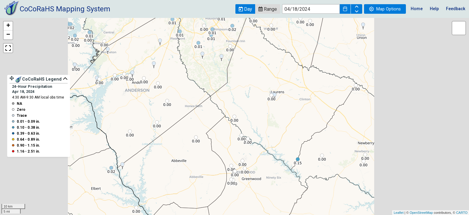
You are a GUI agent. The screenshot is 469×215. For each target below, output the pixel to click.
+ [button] (8, 26)
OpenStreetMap (421, 212)
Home (417, 8)
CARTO (462, 212)
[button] (245, 9)
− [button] (8, 34)
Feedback (455, 8)
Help (434, 8)
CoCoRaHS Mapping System (65, 9)
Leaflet (398, 212)
